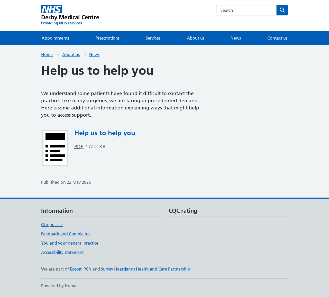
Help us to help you (104, 133)
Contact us (277, 38)
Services (153, 38)
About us (195, 38)
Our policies (52, 224)
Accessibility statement (62, 252)
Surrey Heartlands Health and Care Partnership (145, 269)
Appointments (55, 38)
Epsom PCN (81, 269)
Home (47, 54)
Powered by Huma (58, 285)
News (236, 38)
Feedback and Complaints (65, 233)
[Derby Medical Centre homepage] (70, 15)
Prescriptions (108, 38)
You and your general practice (69, 243)
